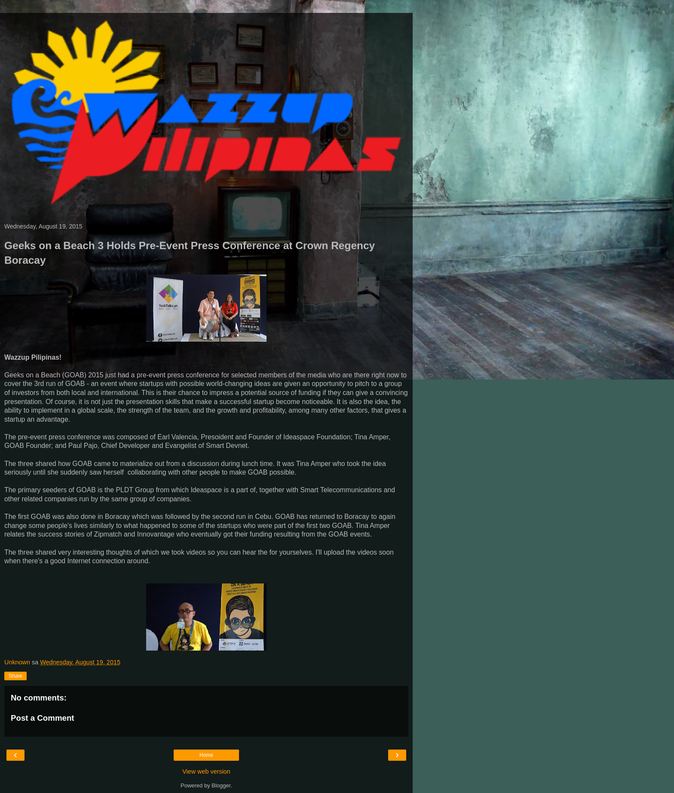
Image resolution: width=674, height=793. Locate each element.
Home (206, 755)
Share (15, 676)
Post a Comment (42, 717)
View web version (206, 771)
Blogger (220, 785)
